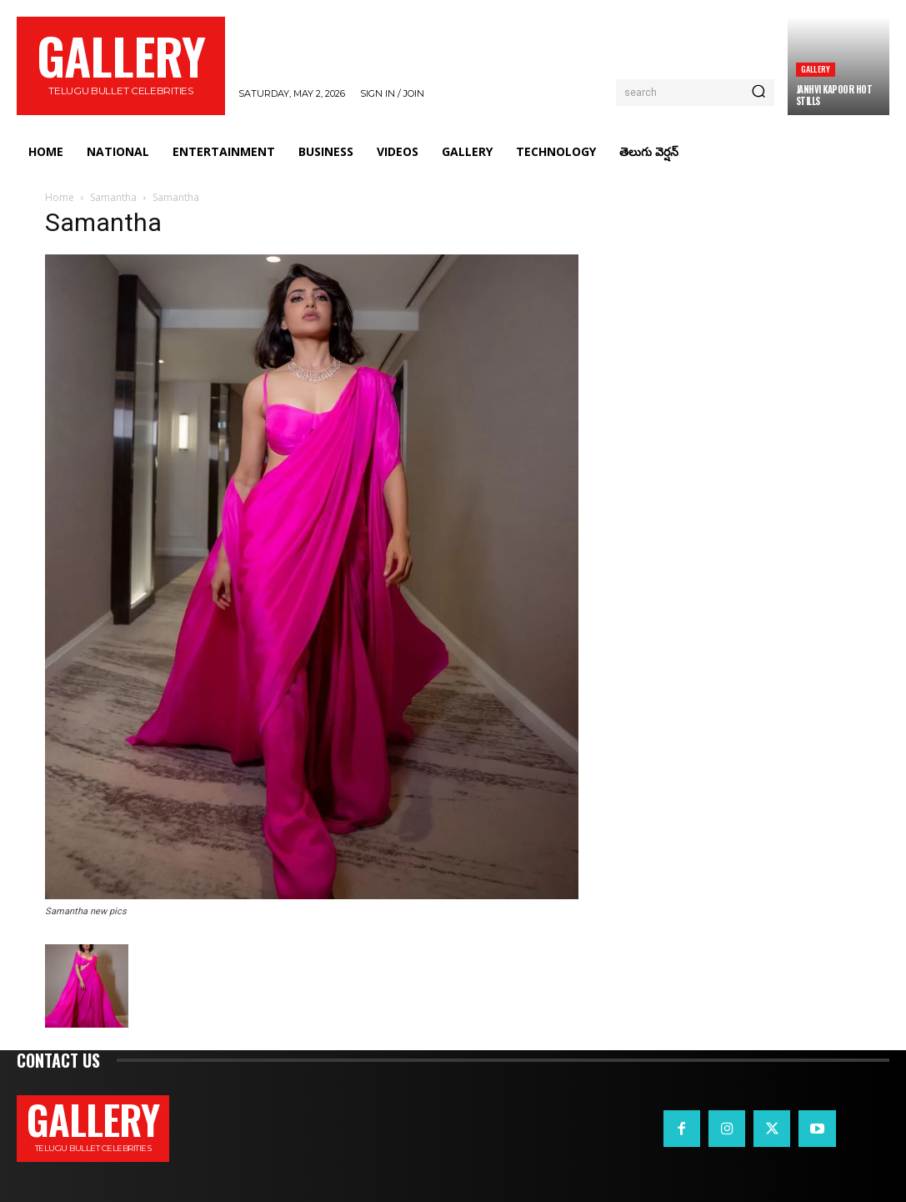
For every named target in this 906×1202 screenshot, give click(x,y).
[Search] (758, 92)
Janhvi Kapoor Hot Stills (834, 95)
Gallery (815, 69)
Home (59, 197)
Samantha (113, 197)
